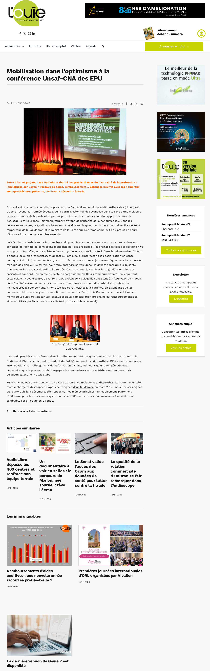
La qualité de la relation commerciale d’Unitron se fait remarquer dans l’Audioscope (126, 473)
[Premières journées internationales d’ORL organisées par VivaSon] (111, 545)
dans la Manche (83, 387)
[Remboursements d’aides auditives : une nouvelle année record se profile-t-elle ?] (39, 545)
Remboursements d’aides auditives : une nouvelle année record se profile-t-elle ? (34, 575)
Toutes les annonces (181, 250)
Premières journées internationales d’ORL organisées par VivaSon (110, 573)
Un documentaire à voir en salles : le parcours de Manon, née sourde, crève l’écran (55, 475)
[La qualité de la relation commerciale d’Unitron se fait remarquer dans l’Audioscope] (127, 435)
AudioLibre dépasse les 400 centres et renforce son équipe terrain (21, 469)
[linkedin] (33, 33)
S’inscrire (181, 298)
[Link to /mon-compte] (201, 33)
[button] (103, 46)
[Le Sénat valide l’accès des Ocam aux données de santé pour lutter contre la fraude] (91, 435)
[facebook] (20, 33)
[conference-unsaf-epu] (75, 141)
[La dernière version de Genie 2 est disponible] (39, 635)
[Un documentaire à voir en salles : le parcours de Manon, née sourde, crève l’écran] (55, 435)
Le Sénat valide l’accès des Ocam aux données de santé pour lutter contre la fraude (91, 473)
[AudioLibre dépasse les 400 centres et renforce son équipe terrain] (21, 435)
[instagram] (29, 33)
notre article (74, 301)
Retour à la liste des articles (32, 411)
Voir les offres (181, 348)
